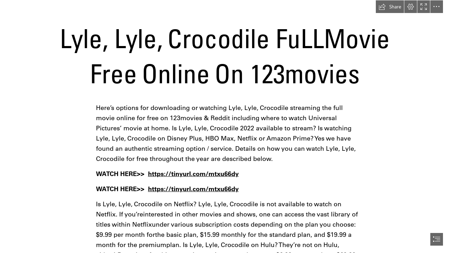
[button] (390, 6)
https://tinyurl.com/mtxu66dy (193, 174)
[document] (225, 126)
